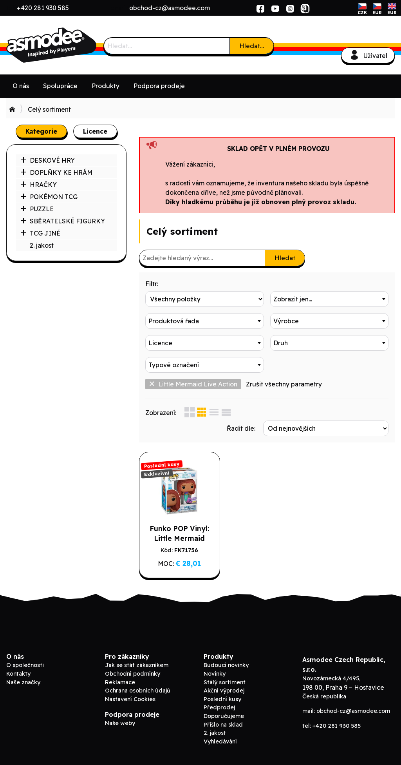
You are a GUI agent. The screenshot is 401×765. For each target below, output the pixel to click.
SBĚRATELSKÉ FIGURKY (62, 221)
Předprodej (219, 707)
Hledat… (251, 46)
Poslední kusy (222, 699)
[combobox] (329, 299)
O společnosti (25, 665)
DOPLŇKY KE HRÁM (56, 172)
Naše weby (120, 723)
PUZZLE (37, 209)
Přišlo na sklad (223, 724)
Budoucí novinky (226, 665)
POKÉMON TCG (49, 196)
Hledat (285, 258)
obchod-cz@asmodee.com (169, 8)
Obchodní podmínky (132, 673)
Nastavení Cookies (130, 699)
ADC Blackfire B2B (65, 45)
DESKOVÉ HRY (47, 160)
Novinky (215, 673)
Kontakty (18, 673)
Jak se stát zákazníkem (136, 665)
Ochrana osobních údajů (137, 690)
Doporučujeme (224, 716)
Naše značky (23, 682)
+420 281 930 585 (43, 8)
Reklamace (120, 682)
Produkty (105, 86)
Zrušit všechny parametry (284, 384)
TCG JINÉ (40, 233)
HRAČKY (38, 184)
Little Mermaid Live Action (193, 384)
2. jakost (42, 245)
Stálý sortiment (225, 682)
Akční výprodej (224, 690)
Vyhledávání (220, 741)
